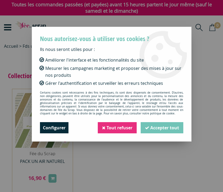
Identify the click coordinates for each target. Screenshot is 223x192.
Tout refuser (117, 128)
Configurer (54, 128)
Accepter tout (162, 128)
